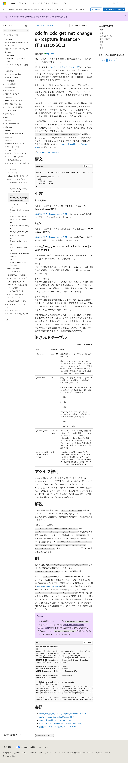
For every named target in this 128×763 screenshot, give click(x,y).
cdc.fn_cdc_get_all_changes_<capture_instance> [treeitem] (19, 189)
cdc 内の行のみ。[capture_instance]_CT (51, 214)
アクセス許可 (105, 39)
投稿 (40, 753)
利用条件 (99, 753)
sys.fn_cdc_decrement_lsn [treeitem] (19, 204)
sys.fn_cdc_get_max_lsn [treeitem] (18, 216)
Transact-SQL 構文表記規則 (48, 152)
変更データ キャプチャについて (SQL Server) (57, 726)
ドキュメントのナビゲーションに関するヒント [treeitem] (17, 44)
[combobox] (16, 30)
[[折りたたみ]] (26, 25)
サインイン (121, 3)
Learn (37, 25)
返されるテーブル (106, 36)
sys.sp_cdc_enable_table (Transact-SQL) (55, 720)
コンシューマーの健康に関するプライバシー (75, 753)
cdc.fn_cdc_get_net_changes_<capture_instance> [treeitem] (19, 198)
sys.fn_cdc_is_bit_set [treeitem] (17, 235)
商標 (106, 753)
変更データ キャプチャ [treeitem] (18, 182)
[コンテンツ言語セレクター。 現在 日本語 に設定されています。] (7, 747)
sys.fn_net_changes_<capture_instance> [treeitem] (19, 262)
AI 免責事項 (7, 753)
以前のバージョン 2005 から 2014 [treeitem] (17, 49)
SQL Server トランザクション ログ (64, 67)
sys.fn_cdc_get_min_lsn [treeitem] (18, 219)
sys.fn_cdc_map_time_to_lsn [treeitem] (18, 245)
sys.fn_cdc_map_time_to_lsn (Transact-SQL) (56, 717)
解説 (101, 42)
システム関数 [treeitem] (13, 173)
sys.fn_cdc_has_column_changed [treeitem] (19, 225)
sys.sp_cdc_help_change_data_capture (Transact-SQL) (60, 723)
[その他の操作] (91, 25)
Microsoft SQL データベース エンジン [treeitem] (17, 60)
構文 (101, 30)
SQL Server (51, 25)
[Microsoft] (4, 3)
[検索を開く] (114, 3)
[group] (64, 178)
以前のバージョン (20, 753)
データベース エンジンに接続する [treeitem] (17, 66)
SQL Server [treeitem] (9, 39)
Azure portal (96, 9)
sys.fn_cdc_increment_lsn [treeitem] (19, 232)
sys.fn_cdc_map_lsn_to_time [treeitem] (18, 239)
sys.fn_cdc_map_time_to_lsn (48, 586)
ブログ (32, 753)
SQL (42, 25)
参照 (101, 48)
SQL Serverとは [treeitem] (12, 55)
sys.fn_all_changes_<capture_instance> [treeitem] (19, 253)
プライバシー (50, 753)
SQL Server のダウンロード (114, 9)
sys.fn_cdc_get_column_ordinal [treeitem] (19, 210)
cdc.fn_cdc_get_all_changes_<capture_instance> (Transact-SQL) (65, 713)
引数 (101, 33)
